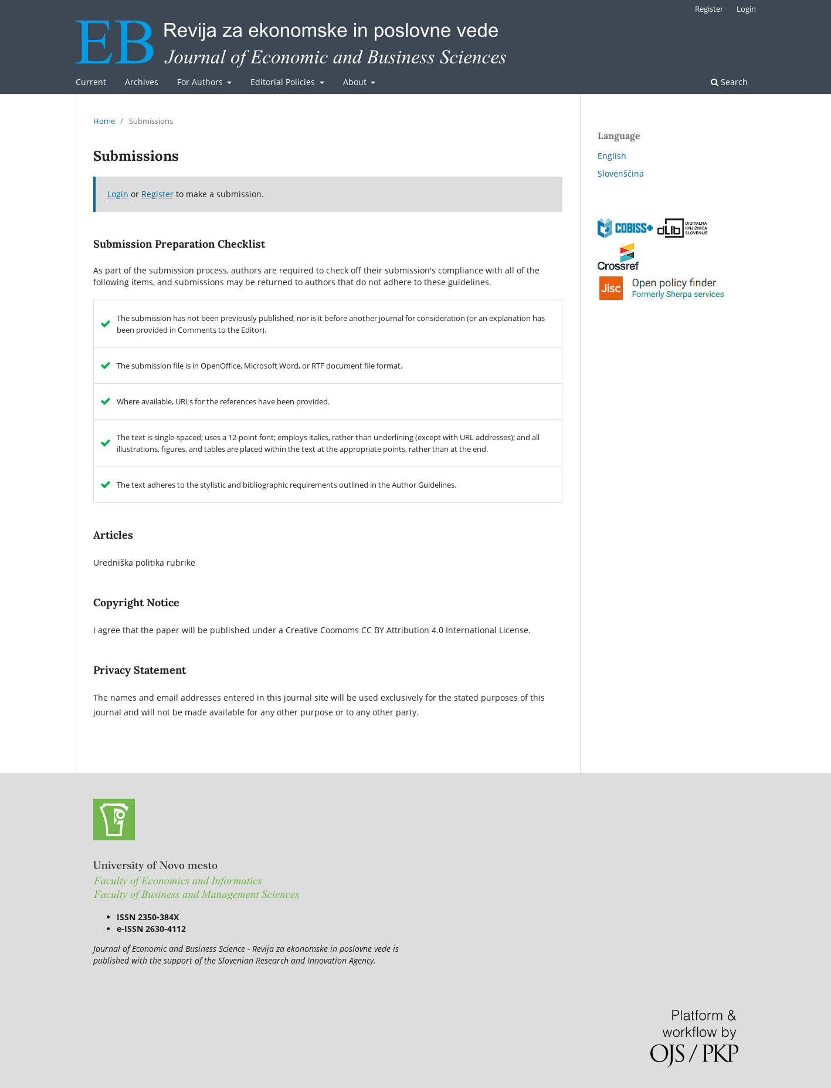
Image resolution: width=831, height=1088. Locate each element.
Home (104, 121)
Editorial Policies (283, 81)
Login (746, 9)
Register (709, 9)
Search (729, 81)
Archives (141, 81)
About (356, 81)
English (612, 155)
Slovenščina (621, 173)
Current (91, 81)
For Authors (201, 81)
